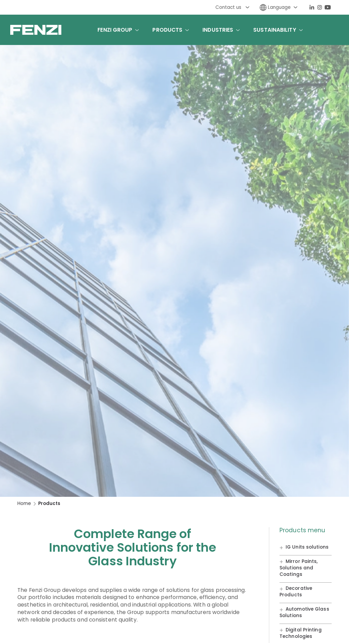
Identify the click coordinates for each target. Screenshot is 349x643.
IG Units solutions (307, 547)
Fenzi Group (114, 29)
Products (167, 29)
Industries (217, 29)
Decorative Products (295, 591)
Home (24, 503)
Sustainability (274, 29)
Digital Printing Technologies (300, 633)
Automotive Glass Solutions (304, 612)
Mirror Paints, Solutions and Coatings (298, 568)
